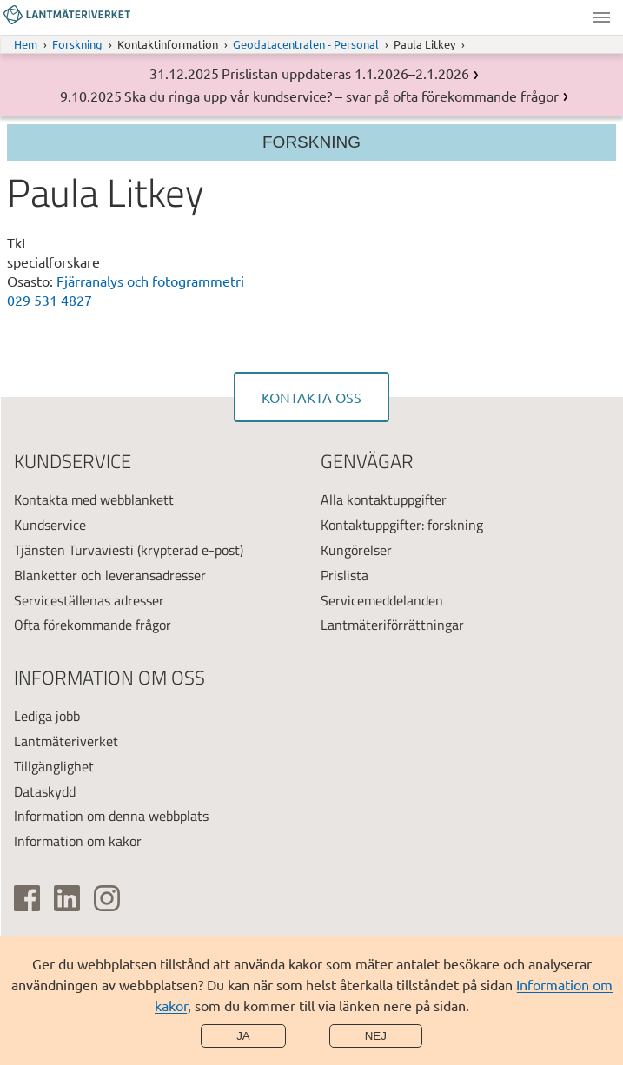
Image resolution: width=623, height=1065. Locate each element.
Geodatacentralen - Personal (306, 43)
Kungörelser (356, 549)
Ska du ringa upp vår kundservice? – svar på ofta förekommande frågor (341, 95)
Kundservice (50, 524)
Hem (25, 43)
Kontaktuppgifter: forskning (402, 524)
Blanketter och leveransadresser (110, 575)
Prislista (344, 575)
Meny (601, 17)
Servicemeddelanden (382, 600)
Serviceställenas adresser (89, 600)
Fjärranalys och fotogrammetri (150, 280)
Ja (243, 1035)
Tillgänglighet (54, 766)
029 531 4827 (49, 299)
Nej (376, 1035)
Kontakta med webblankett (94, 499)
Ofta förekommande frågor (92, 624)
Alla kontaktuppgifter (384, 499)
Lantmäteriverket (66, 741)
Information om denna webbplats (111, 815)
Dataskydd (45, 791)
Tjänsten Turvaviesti (74, 549)
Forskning (77, 43)
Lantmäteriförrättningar (392, 624)
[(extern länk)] (27, 898)
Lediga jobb (47, 715)
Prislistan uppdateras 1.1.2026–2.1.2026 (345, 73)
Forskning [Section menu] (311, 142)
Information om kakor (78, 840)
